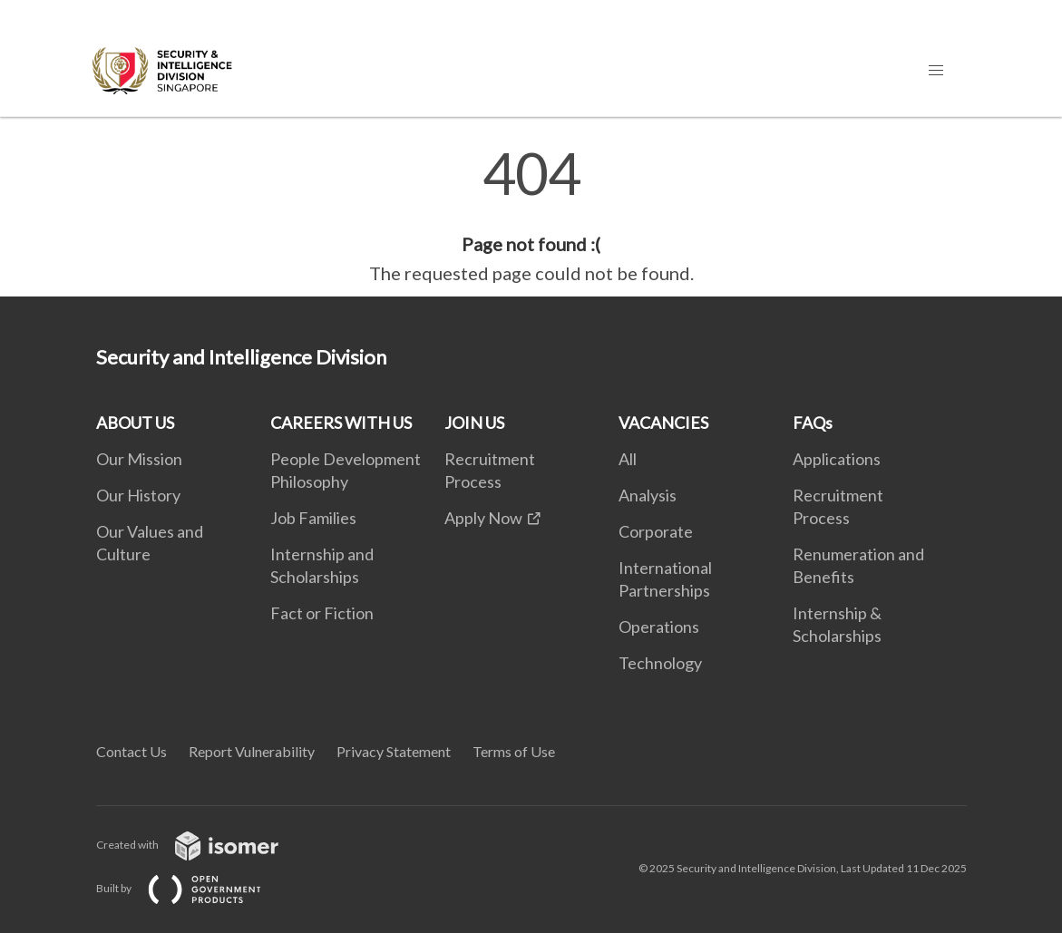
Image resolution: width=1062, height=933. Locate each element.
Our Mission (139, 459)
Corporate (656, 531)
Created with (201, 844)
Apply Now (483, 518)
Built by (193, 888)
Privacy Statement (393, 751)
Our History (138, 495)
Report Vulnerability (252, 751)
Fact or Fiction (322, 613)
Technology (660, 663)
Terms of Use (514, 751)
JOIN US (474, 422)
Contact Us (131, 751)
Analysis (648, 495)
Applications (837, 459)
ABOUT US (135, 422)
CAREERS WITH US (341, 422)
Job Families (313, 518)
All (628, 459)
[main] (531, 215)
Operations (659, 627)
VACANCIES (663, 422)
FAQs (813, 422)
